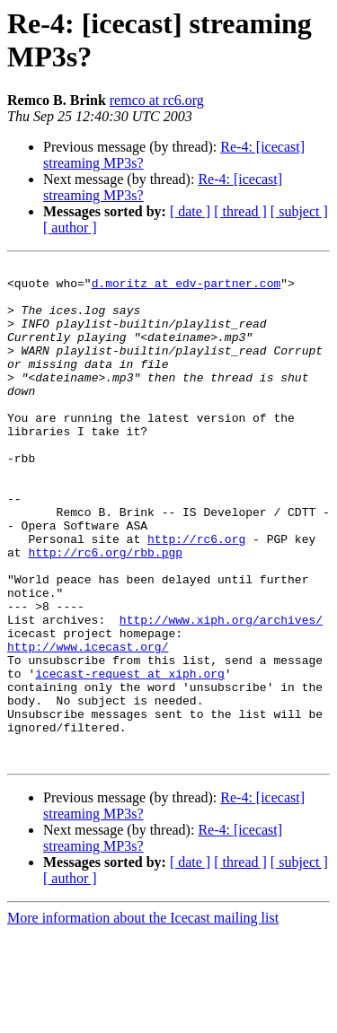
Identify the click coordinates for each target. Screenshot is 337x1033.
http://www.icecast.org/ (87, 724)
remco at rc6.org (157, 100)
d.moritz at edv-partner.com (186, 288)
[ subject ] (299, 211)
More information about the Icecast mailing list (143, 1017)
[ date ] (190, 211)
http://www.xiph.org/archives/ (221, 692)
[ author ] (70, 227)
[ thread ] (240, 211)
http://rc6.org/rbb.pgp (105, 611)
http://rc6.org (196, 595)
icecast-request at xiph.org (130, 756)
